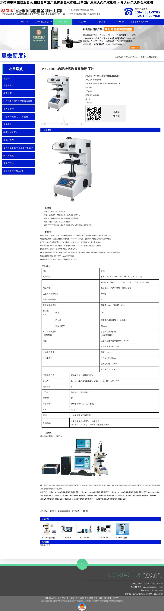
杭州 (59, 598)
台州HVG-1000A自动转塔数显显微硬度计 (70, 496)
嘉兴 (68, 598)
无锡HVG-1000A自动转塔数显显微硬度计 (111, 499)
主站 (55, 598)
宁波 (64, 598)
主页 (126, 57)
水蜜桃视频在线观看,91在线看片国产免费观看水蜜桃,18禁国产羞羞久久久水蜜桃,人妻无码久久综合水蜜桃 (76, 2)
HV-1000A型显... (122, 538)
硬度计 (143, 57)
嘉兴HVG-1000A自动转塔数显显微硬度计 (127, 492)
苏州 (95, 598)
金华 (86, 598)
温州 (82, 598)
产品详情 (47, 130)
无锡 (100, 598)
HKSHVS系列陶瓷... (49, 538)
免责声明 (115, 598)
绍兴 (73, 598)
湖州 (91, 598)
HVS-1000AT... (104, 538)
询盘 (62, 130)
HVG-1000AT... (85, 538)
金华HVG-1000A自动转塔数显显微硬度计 (133, 496)
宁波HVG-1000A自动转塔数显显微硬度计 (95, 492)
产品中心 (134, 57)
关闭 (85, 511)
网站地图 (107, 598)
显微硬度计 (154, 57)
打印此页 (76, 511)
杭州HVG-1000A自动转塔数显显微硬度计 (64, 492)
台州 (77, 598)
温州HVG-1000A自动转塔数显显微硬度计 (102, 496)
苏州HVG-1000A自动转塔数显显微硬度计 (79, 499)
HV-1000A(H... (67, 538)
